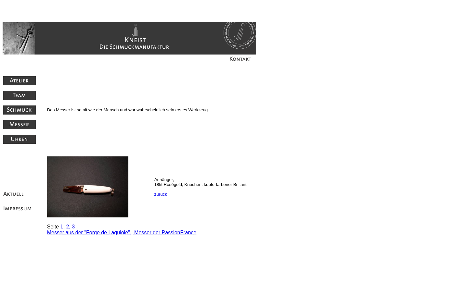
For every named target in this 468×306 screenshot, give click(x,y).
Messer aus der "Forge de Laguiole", (89, 232)
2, (68, 226)
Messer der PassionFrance (165, 232)
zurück (160, 194)
